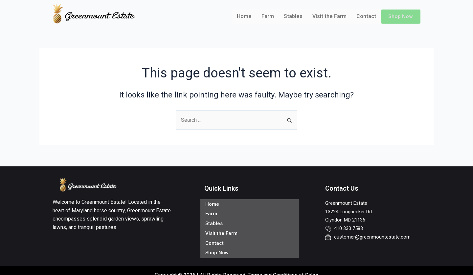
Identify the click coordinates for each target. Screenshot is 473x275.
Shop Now (400, 16)
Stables (292, 16)
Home (243, 16)
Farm (267, 16)
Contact (366, 16)
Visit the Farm (329, 16)
